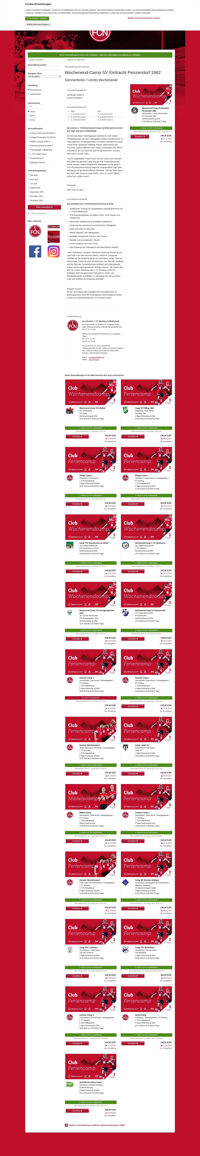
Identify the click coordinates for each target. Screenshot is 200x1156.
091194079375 (94, 360)
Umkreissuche (35, 103)
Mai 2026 (33, 175)
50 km (31, 120)
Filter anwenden (44, 207)
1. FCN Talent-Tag (37, 154)
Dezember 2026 (35, 200)
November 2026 (35, 196)
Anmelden (140, 137)
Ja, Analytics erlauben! (37, 18)
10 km (31, 111)
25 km (31, 116)
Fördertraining (35, 158)
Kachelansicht (34, 90)
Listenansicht (34, 94)
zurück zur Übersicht (76, 60)
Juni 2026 (33, 179)
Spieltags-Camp (36, 162)
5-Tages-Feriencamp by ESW (42, 137)
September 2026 (36, 192)
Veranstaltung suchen (44, 65)
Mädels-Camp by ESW (39, 141)
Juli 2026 (32, 184)
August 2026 (34, 188)
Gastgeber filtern (44, 75)
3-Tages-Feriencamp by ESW (42, 133)
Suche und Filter (37, 60)
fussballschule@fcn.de (96, 357)
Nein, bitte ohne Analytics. (38, 24)
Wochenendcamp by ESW (40, 145)
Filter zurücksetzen (38, 213)
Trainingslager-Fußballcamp (40, 150)
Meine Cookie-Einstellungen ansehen (144, 18)
